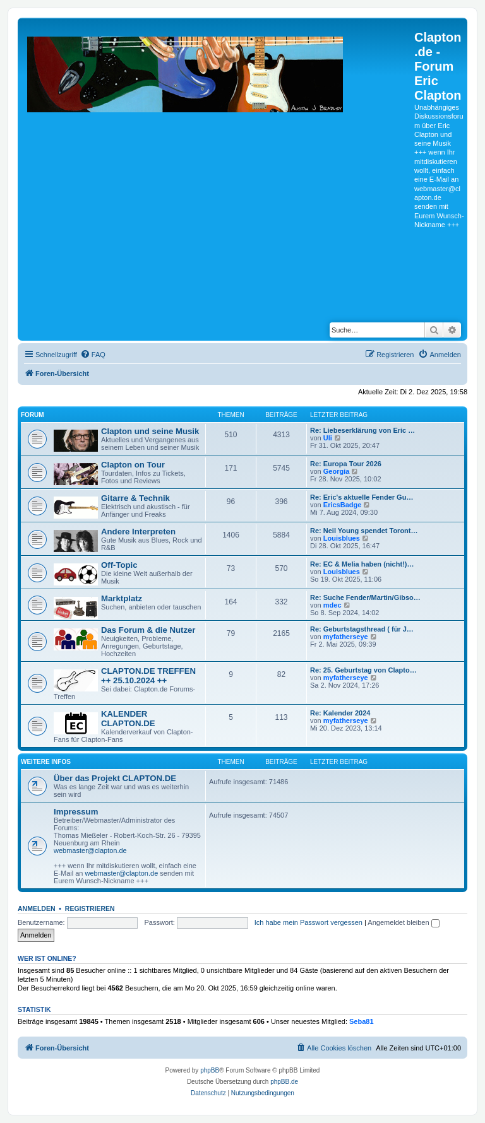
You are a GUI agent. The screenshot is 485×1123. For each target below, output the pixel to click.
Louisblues (341, 538)
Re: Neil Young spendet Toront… (364, 530)
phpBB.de (284, 1081)
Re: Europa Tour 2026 (345, 463)
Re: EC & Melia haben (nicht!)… (362, 564)
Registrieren (90, 908)
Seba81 (361, 1021)
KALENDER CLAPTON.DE (128, 718)
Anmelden (37, 908)
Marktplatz (121, 598)
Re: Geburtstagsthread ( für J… (362, 629)
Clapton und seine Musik (150, 431)
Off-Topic (119, 565)
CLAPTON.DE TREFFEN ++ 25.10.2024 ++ (148, 675)
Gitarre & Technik (135, 498)
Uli (327, 438)
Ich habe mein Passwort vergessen (308, 922)
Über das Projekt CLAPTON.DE (115, 778)
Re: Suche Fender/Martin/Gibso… (365, 597)
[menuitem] (92, 354)
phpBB (209, 1070)
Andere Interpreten (138, 531)
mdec (332, 605)
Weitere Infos (46, 761)
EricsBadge (342, 505)
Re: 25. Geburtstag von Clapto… (363, 670)
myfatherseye (345, 636)
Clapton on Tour (133, 464)
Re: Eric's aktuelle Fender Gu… (361, 497)
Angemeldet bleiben (403, 922)
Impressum (76, 811)
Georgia (336, 471)
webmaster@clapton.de (90, 850)
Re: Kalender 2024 (340, 713)
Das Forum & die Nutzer (148, 630)
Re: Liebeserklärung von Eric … (362, 430)
